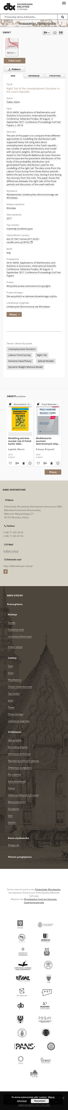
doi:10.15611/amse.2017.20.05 (22, 239)
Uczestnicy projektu (18, 746)
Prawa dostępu (15, 714)
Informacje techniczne (19, 753)
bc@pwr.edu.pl (11, 551)
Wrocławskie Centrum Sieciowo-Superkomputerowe (40, 901)
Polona (11, 788)
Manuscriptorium (17, 801)
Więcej (53, 472)
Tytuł (10, 666)
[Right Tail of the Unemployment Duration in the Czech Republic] (12, 47)
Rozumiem (39, 1101)
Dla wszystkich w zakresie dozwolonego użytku (32, 296)
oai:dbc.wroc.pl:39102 (20, 242)
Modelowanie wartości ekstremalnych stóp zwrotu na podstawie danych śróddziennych (48, 441)
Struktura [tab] (55, 76)
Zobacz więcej (15, 646)
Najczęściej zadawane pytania (23, 760)
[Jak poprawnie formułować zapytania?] (61, 23)
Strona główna (15, 604)
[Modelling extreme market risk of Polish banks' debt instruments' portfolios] (20, 419)
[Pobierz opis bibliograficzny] (16, 463)
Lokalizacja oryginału (19, 720)
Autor (11, 672)
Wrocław (11, 208)
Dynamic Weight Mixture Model (25, 367)
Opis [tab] (13, 76)
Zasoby (11, 622)
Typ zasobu (14, 693)
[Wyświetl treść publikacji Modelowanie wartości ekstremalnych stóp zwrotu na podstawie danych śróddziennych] (51, 463)
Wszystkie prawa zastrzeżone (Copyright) (29, 286)
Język (10, 700)
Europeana (13, 808)
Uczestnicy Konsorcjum (20, 636)
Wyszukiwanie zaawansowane (37, 23)
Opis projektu (15, 740)
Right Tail (42, 355)
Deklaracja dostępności (20, 767)
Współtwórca (14, 679)
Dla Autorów (14, 774)
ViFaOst (12, 822)
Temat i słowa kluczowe (20, 686)
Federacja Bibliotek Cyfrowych (23, 795)
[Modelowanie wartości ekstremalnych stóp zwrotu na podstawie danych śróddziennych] (48, 419)
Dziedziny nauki (16, 629)
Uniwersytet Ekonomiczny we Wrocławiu (28, 306)
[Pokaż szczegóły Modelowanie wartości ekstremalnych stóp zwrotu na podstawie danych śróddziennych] (57, 463)
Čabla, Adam (13, 102)
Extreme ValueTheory (20, 361)
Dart (10, 815)
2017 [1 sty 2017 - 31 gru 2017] (9, 218)
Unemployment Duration (22, 349)
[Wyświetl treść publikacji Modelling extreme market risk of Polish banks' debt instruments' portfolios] (23, 463)
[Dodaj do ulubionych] (54, 32)
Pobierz (13, 69)
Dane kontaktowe (17, 781)
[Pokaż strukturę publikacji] (20, 404)
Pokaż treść (15, 60)
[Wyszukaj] (62, 17)
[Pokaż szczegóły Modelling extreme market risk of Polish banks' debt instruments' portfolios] (29, 463)
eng (9, 252)
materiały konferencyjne (20, 228)
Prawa (11, 707)
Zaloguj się (13, 844)
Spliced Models (46, 361)
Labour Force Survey (19, 355)
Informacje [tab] (34, 76)
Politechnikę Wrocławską (47, 889)
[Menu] (64, 3)
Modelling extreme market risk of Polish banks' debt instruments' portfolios (19, 441)
